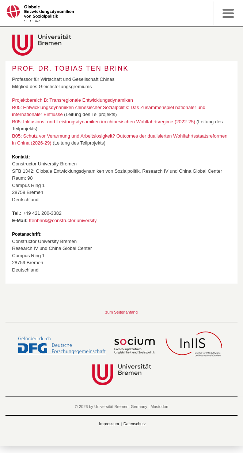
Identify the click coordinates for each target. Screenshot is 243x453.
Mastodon (159, 406)
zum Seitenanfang (121, 312)
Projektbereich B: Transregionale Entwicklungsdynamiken (72, 100)
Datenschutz (135, 424)
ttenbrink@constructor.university (62, 220)
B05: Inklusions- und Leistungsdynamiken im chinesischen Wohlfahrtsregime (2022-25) (103, 121)
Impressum (109, 424)
